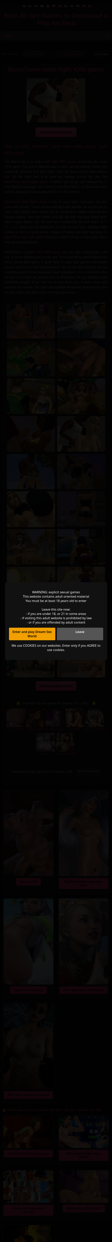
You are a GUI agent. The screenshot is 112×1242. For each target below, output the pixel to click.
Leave (80, 632)
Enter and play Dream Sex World (32, 634)
